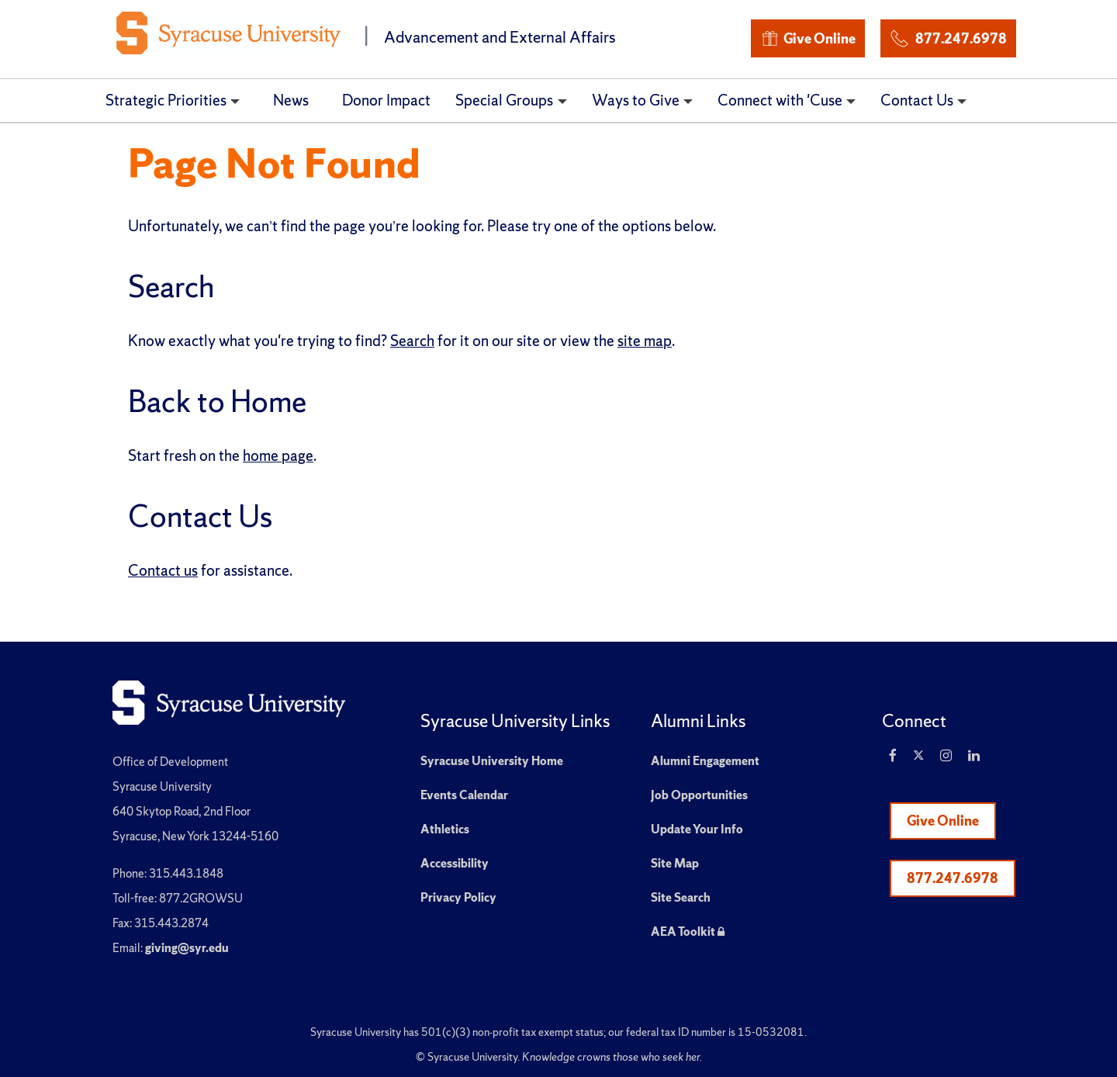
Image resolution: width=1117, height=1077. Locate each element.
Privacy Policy (458, 897)
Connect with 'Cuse (780, 100)
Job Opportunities (699, 795)
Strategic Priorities (166, 100)
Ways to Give (636, 100)
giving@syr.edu (187, 948)
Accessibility (454, 863)
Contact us (163, 570)
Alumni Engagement (705, 761)
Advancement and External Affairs (500, 36)
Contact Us (916, 100)
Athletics (444, 829)
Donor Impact (386, 100)
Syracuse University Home (491, 761)
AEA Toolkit (687, 931)
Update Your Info (697, 829)
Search (412, 341)
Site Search (681, 897)
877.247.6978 (948, 36)
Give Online (808, 38)
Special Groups (504, 100)
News (291, 100)
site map (644, 341)
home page (278, 455)
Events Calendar (464, 795)
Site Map (675, 863)
